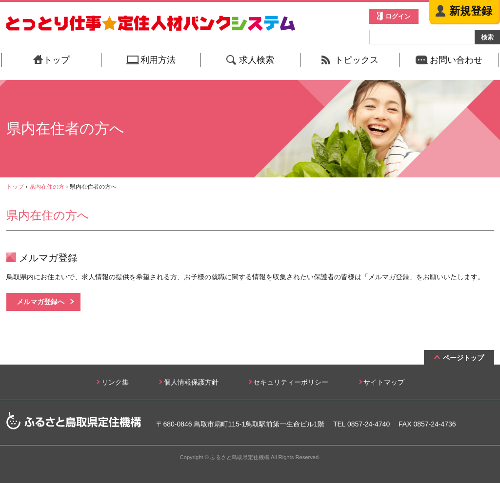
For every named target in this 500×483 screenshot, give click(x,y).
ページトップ (463, 358)
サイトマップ (383, 382)
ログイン (398, 16)
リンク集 (115, 382)
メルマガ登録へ (40, 302)
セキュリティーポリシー (290, 382)
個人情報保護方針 (191, 382)
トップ (15, 186)
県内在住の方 (46, 186)
